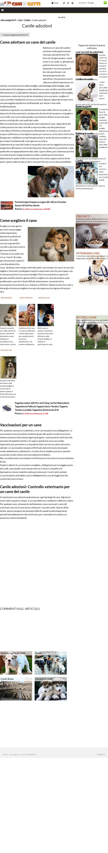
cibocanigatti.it (8, 20)
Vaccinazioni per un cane (21, 425)
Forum (55, 3)
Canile (27, 20)
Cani (20, 20)
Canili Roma (7, 679)
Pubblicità (101, 755)
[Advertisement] (29, 17)
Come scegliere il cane (18, 220)
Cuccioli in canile (44, 679)
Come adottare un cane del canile (27, 42)
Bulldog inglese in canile (13, 653)
